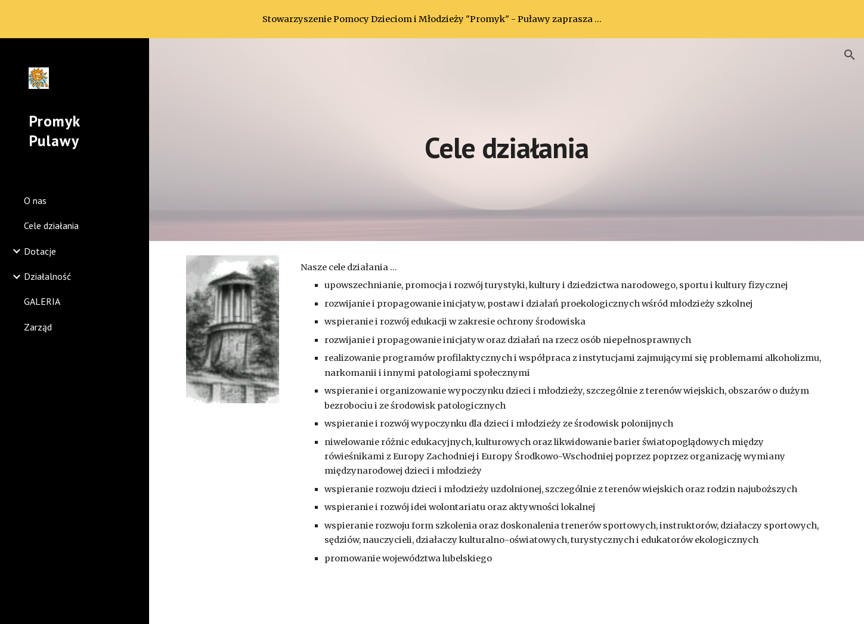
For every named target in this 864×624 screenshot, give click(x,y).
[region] (432, 19)
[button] (849, 55)
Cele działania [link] (51, 225)
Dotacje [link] (40, 251)
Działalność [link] (47, 276)
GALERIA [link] (42, 301)
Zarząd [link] (38, 327)
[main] (506, 139)
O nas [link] (35, 200)
